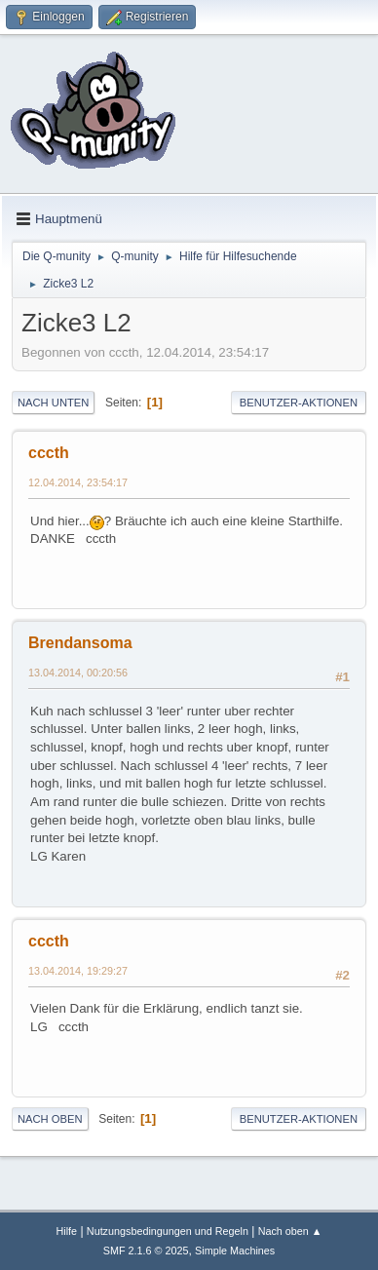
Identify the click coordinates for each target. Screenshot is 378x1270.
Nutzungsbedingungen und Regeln (167, 1231)
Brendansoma (80, 643)
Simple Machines (235, 1250)
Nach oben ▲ (290, 1231)
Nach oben (50, 1119)
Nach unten (53, 402)
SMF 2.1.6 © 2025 (146, 1250)
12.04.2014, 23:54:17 (78, 482)
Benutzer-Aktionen (299, 402)
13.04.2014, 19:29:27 (78, 971)
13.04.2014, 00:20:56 (78, 672)
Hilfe (66, 1231)
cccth (48, 452)
